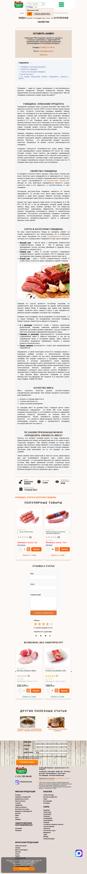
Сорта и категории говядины (33, 71)
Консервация (47, 801)
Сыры (46, 806)
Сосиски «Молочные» (25, 532)
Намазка (18, 819)
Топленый (46, 816)
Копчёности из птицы (22, 809)
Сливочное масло (21, 846)
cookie (32, 862)
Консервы (46, 803)
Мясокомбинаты (51, 773)
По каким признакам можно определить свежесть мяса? (43, 77)
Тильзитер (46, 828)
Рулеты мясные (20, 801)
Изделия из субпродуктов (23, 811)
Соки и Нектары (48, 795)
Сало (16, 817)
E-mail (26, 749)
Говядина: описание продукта (33, 67)
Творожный (47, 814)
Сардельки (18, 805)
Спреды (17, 848)
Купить (36, 549)
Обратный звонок (26, 781)
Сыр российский (48, 826)
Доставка (42, 773)
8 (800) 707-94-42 (47, 47)
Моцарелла (47, 832)
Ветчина (18, 813)
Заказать (44, 54)
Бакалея (47, 791)
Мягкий (45, 836)
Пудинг (17, 856)
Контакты (67, 771)
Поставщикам (43, 775)
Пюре (45, 799)
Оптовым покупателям (56, 775)
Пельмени (18, 828)
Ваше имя (27, 742)
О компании (43, 771)
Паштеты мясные (21, 807)
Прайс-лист (59, 771)
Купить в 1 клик (29, 555)
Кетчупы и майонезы (50, 797)
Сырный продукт (49, 839)
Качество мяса (27, 74)
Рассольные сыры (49, 830)
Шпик (17, 815)
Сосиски (18, 803)
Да (32, 14)
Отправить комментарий (43, 613)
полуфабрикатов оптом (57, 236)
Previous (16, 671)
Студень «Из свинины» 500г (55, 670)
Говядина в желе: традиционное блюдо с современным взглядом (29, 730)
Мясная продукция (25, 791)
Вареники (18, 830)
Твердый (46, 822)
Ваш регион (28, 752)
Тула (38, 7)
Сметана (18, 852)
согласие (25, 756)
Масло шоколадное (21, 850)
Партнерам (51, 771)
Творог (17, 854)
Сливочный (47, 812)
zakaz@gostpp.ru (47, 51)
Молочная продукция (26, 842)
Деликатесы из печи (21, 799)
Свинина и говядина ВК (22, 797)
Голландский (47, 818)
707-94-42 (23, 776)
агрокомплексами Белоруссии (56, 180)
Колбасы (18, 795)
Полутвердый (47, 820)
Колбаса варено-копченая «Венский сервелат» (55, 532)
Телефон (27, 745)
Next (71, 671)
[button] (17, 532)
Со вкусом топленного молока (53, 824)
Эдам (45, 834)
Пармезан (46, 810)
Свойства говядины (29, 69)
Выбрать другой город (45, 14)
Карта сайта (61, 773)
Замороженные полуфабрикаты (24, 824)
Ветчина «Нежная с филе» (26, 670)
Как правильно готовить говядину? (57, 730)
